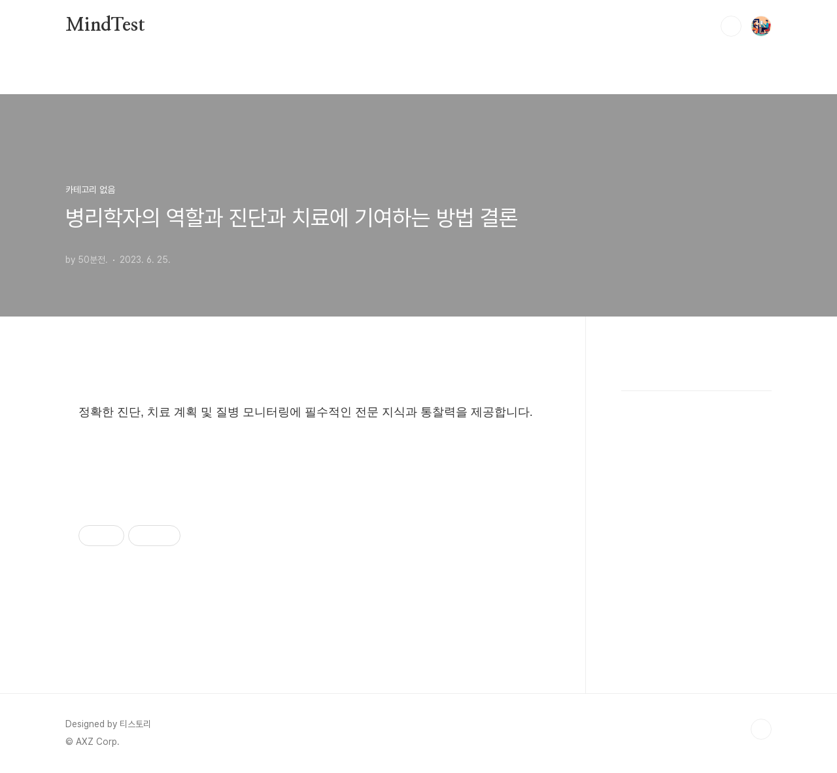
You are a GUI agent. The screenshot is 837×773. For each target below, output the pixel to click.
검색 (731, 26)
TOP (761, 729)
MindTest (105, 25)
